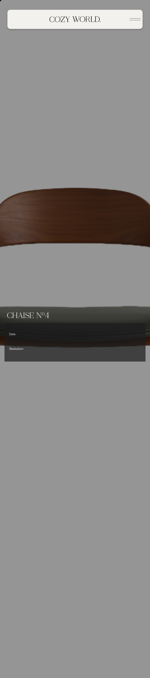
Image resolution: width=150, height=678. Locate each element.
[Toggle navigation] (135, 19)
